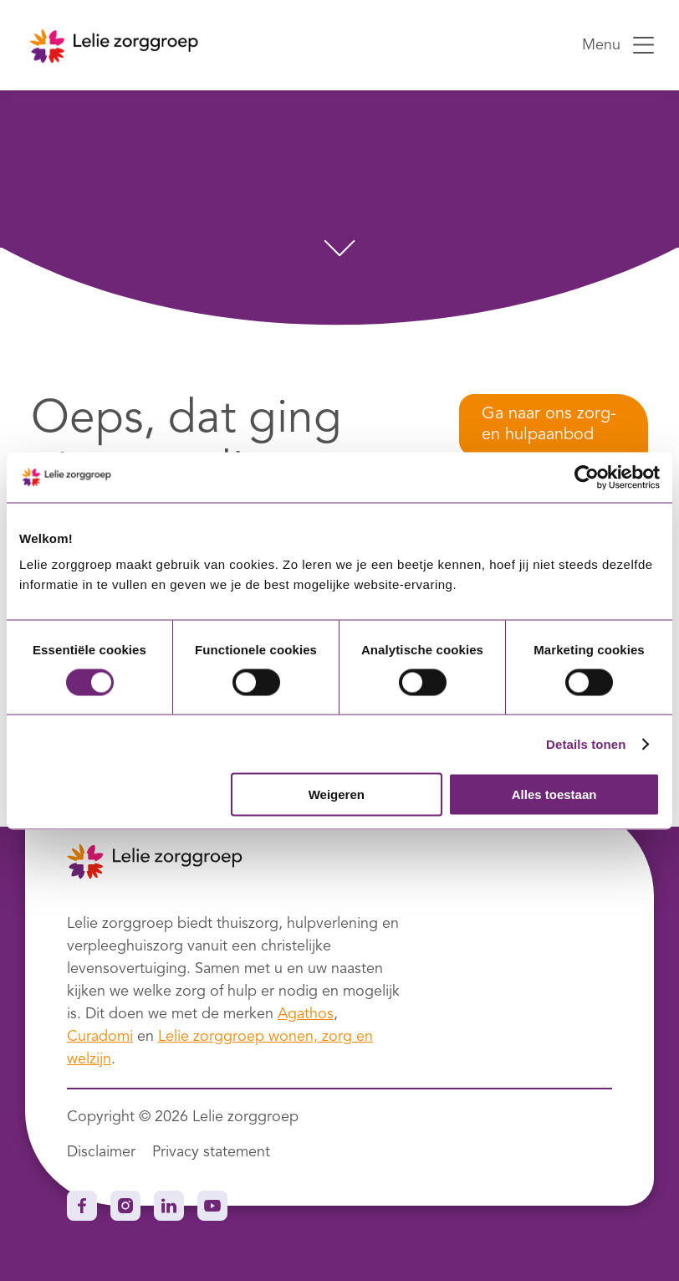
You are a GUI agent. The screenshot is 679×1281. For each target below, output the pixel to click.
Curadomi (100, 1036)
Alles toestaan (554, 794)
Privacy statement (211, 1152)
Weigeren (337, 794)
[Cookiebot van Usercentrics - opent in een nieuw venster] (586, 476)
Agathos (306, 1014)
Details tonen (585, 743)
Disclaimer (101, 1152)
